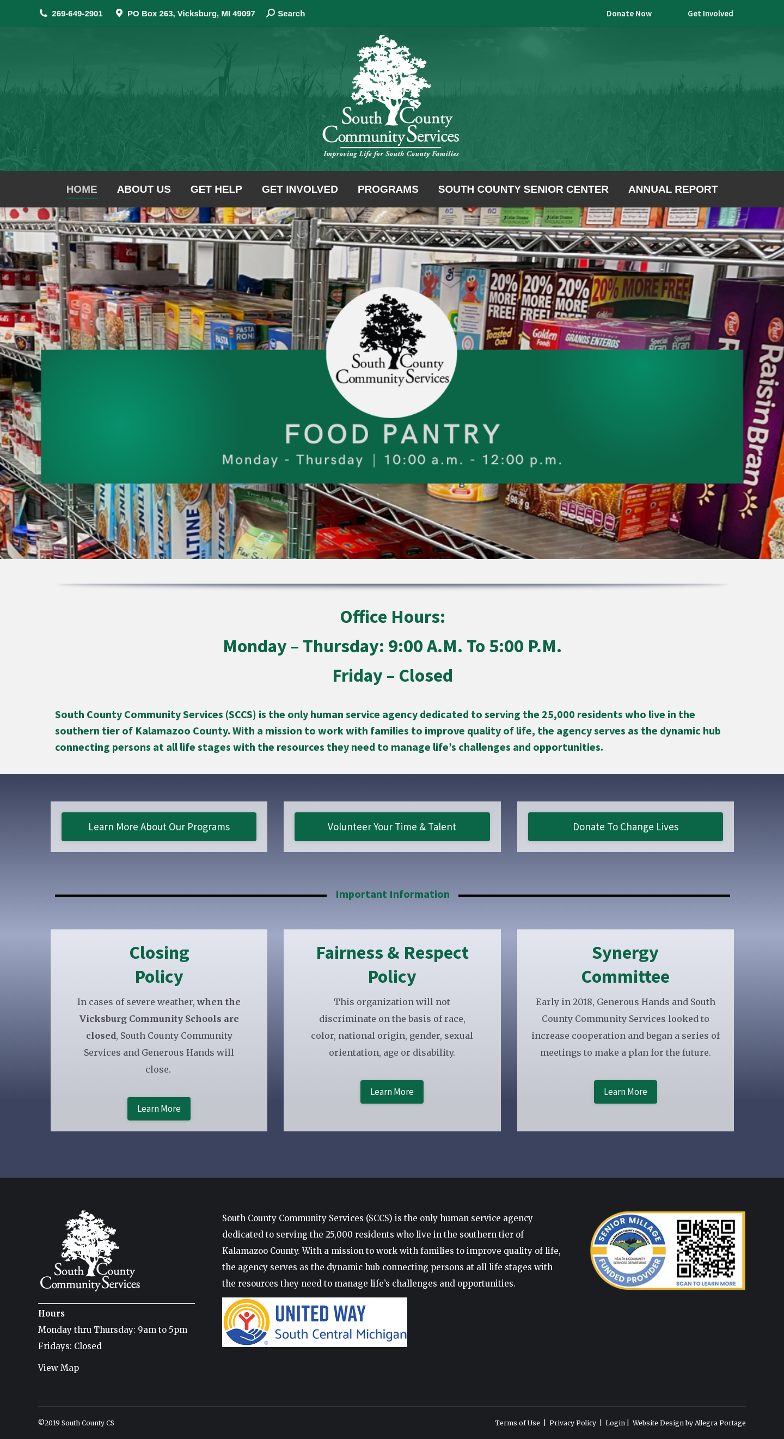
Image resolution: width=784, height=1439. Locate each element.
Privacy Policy (572, 1423)
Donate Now (629, 13)
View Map (58, 1368)
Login (615, 1423)
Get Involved (710, 13)
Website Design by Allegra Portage (689, 1423)
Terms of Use (517, 1423)
